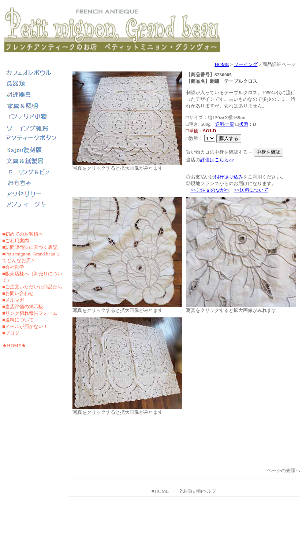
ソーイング (246, 64)
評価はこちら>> (217, 159)
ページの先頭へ (283, 470)
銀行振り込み (228, 177)
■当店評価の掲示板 (22, 306)
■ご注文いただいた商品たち (32, 287)
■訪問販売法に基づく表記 (29, 247)
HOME (221, 64)
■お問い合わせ (18, 293)
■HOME (160, 491)
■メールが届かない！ (25, 326)
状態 (243, 124)
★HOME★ (14, 345)
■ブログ (10, 333)
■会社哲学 (13, 267)
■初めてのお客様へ (22, 234)
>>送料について (251, 190)
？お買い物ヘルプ (197, 491)
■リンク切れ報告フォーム (29, 313)
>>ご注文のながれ (210, 190)
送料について (19, 320)
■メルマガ (13, 300)
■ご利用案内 (15, 240)
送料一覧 (224, 124)
